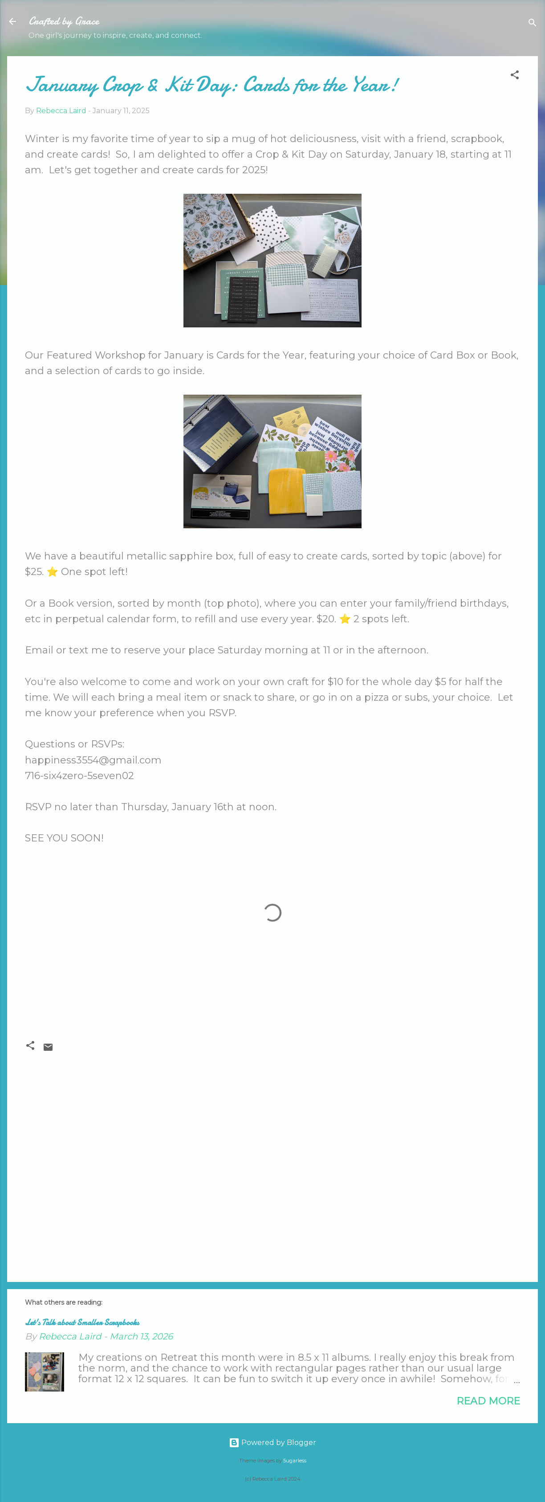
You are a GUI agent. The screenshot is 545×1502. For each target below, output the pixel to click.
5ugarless (294, 1460)
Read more (488, 1401)
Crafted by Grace (63, 21)
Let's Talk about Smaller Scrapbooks (82, 1322)
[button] (514, 76)
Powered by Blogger (272, 1442)
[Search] (532, 24)
